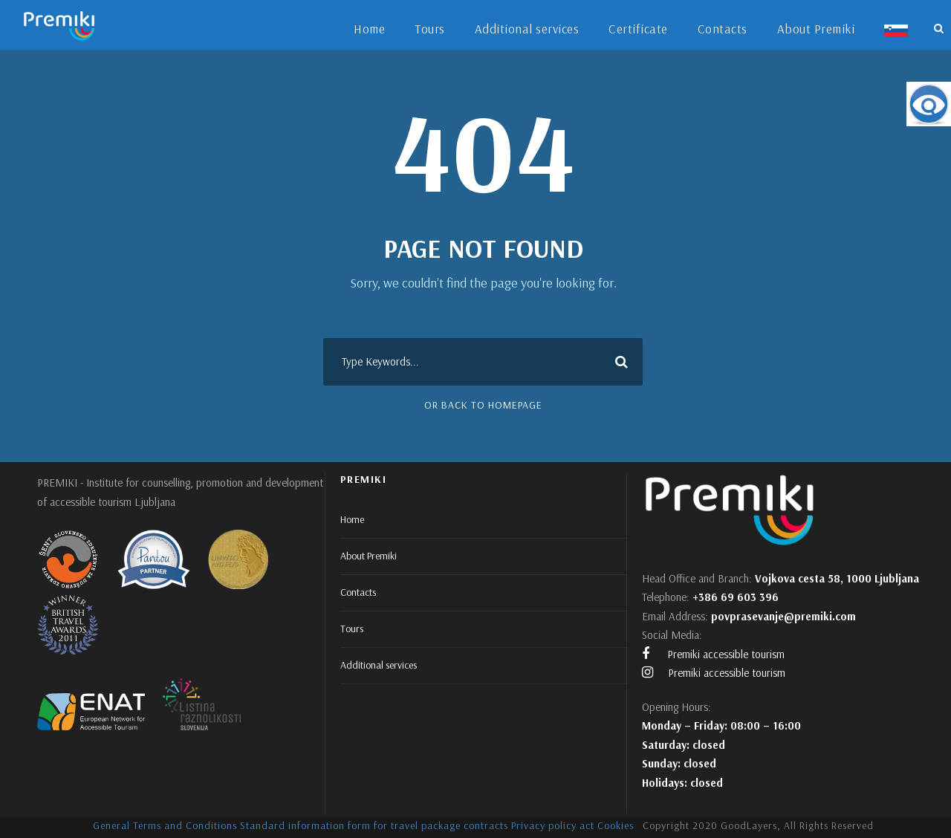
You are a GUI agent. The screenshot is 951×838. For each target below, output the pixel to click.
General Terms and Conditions (165, 825)
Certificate (638, 28)
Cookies (615, 825)
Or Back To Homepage (483, 405)
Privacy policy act (552, 825)
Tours (430, 28)
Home (369, 28)
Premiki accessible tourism (713, 654)
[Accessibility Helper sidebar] (928, 104)
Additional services (527, 28)
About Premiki (816, 28)
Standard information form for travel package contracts (374, 825)
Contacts (722, 28)
